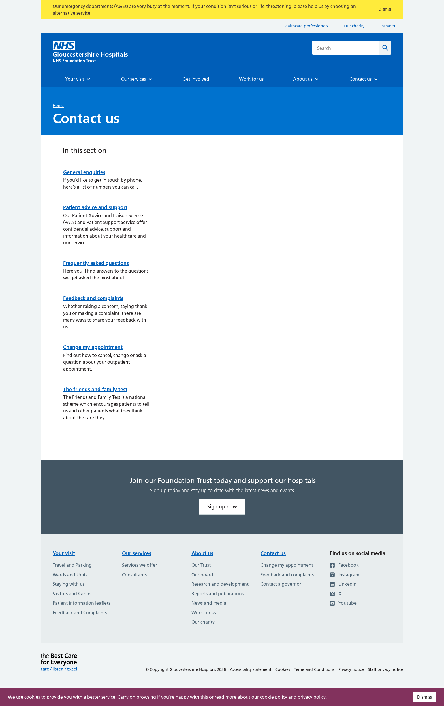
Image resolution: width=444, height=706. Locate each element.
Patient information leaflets (81, 603)
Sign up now (222, 506)
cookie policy (273, 697)
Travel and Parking (72, 565)
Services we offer (139, 565)
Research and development (220, 584)
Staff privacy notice (385, 669)
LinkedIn (343, 584)
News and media (208, 603)
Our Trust (201, 565)
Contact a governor (281, 584)
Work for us (203, 612)
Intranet (387, 26)
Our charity (354, 26)
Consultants (134, 574)
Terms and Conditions (314, 669)
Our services (136, 553)
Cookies (282, 669)
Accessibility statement (250, 669)
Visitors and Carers (72, 593)
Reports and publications (217, 593)
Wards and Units (70, 574)
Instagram (344, 574)
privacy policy (312, 697)
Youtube (343, 603)
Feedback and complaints (287, 574)
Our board (202, 574)
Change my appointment (287, 565)
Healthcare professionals (305, 26)
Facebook (344, 565)
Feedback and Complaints (80, 612)
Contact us (273, 553)
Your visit (64, 553)
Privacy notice (351, 669)
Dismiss (424, 697)
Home (58, 105)
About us (202, 553)
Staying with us (68, 584)
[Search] (385, 48)
